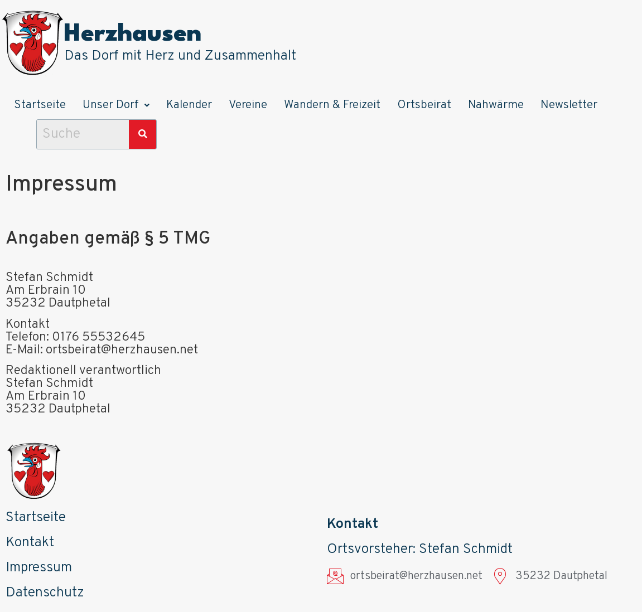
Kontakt (30, 543)
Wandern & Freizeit (332, 105)
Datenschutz (45, 593)
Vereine (248, 105)
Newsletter (568, 105)
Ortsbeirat (424, 105)
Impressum (39, 568)
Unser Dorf (116, 105)
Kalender (189, 105)
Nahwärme (496, 105)
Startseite (40, 105)
